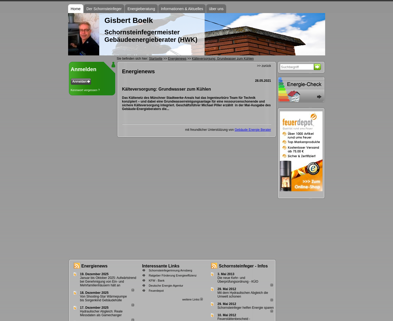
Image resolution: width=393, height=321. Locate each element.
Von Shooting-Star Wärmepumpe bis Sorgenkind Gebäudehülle (103, 298)
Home (76, 9)
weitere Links (192, 299)
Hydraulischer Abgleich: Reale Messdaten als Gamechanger (101, 313)
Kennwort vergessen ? (85, 90)
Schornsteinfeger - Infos (243, 266)
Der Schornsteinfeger (104, 9)
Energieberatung (141, 9)
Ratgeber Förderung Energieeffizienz (173, 275)
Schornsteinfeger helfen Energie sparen (245, 308)
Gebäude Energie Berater (253, 130)
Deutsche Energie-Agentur (166, 285)
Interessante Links (161, 266)
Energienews (94, 266)
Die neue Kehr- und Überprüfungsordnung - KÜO (237, 279)
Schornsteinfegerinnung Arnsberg (170, 270)
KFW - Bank (156, 280)
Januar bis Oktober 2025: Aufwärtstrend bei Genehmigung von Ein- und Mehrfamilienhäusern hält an (108, 281)
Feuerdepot (156, 290)
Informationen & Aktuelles (182, 9)
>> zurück (264, 66)
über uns (216, 9)
